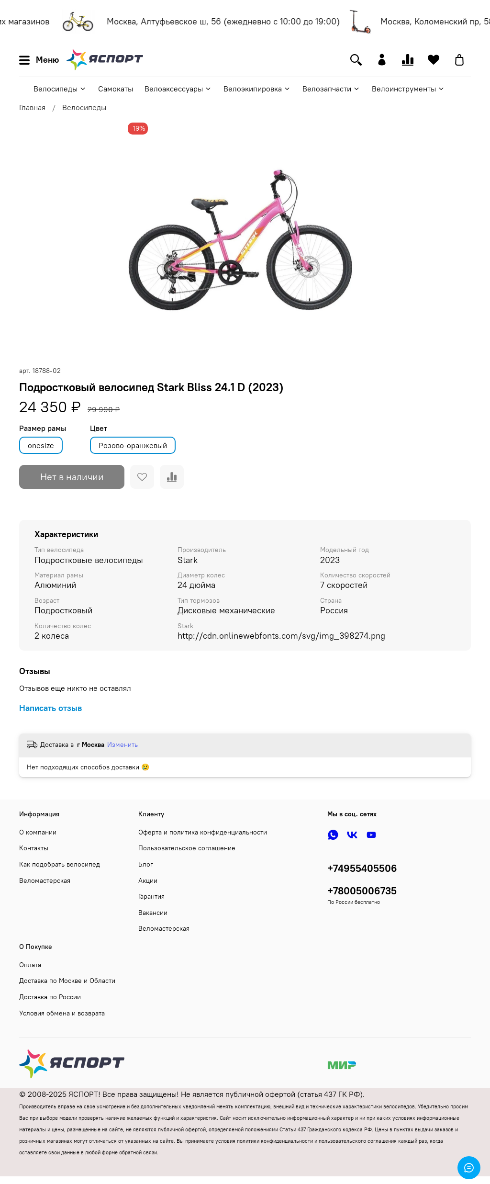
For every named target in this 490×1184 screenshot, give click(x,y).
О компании (37, 832)
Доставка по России (50, 996)
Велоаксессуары (178, 88)
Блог (145, 864)
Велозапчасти (331, 88)
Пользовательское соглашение (186, 848)
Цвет (98, 428)
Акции (147, 880)
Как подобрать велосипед (59, 864)
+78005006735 (362, 890)
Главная (32, 107)
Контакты (33, 848)
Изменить (122, 744)
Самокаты (115, 88)
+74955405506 (362, 868)
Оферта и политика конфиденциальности (202, 832)
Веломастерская (44, 880)
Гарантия (151, 896)
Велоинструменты (408, 88)
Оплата (30, 964)
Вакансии (152, 912)
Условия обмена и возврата (62, 1013)
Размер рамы (42, 428)
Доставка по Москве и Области (67, 980)
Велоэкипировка (257, 88)
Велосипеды (60, 88)
